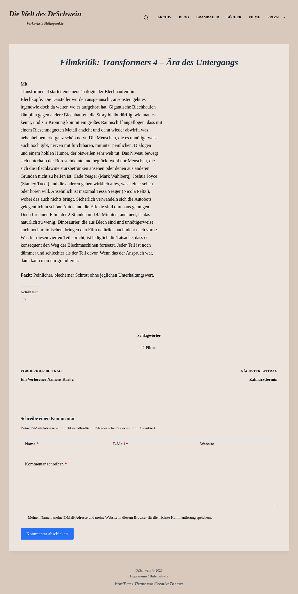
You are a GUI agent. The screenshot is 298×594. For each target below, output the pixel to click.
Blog (184, 17)
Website (207, 444)
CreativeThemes (169, 583)
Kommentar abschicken (47, 533)
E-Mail (120, 444)
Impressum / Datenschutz (149, 576)
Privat (277, 17)
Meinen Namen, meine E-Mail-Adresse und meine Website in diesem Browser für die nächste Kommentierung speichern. (120, 517)
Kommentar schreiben (46, 464)
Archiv (164, 17)
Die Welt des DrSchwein (45, 14)
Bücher (233, 17)
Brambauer (207, 17)
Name (32, 444)
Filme (254, 17)
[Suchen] (146, 17)
